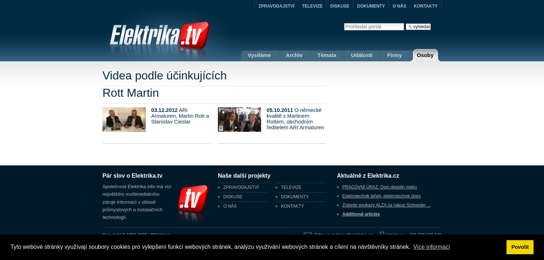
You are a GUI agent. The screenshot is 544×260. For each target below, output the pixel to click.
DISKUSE (340, 6)
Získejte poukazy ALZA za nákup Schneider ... (386, 205)
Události (361, 55)
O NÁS (399, 6)
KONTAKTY (426, 6)
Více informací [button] (431, 247)
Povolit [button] (520, 247)
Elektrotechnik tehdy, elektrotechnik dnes (381, 196)
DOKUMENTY (371, 6)
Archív (294, 55)
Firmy (394, 55)
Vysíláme (259, 55)
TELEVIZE (312, 6)
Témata (327, 55)
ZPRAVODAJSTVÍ (276, 6)
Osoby (425, 55)
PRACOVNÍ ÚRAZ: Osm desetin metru (379, 187)
